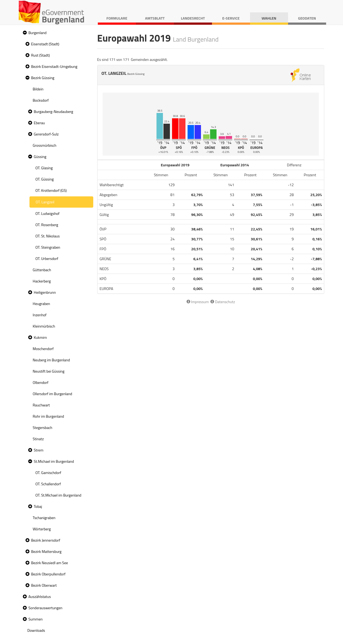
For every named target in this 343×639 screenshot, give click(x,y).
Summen (35, 619)
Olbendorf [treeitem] (41, 382)
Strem (38, 450)
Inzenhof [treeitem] (39, 315)
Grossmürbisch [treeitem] (44, 145)
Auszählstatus (39, 596)
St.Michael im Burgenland (54, 461)
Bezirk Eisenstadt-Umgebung (54, 66)
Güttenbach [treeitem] (42, 270)
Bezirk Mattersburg (46, 551)
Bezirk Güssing (42, 77)
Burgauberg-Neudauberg (53, 111)
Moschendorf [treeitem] (43, 348)
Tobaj (38, 506)
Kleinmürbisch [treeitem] (44, 326)
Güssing (40, 156)
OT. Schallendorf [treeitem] (48, 484)
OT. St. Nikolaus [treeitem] (47, 236)
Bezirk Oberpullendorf (48, 574)
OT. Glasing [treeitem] (44, 168)
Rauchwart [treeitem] (41, 405)
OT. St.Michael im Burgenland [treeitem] (58, 495)
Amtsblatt (155, 18)
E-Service (231, 18)
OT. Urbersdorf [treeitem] (46, 258)
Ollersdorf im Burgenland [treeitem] (52, 393)
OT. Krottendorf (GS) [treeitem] (51, 190)
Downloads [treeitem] (36, 630)
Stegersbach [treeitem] (42, 427)
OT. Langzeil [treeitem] (45, 202)
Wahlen (269, 18)
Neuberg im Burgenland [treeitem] (51, 360)
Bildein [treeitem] (38, 89)
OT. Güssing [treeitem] (44, 179)
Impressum (198, 301)
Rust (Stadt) (40, 55)
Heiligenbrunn (45, 292)
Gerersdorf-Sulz (46, 134)
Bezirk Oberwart (44, 585)
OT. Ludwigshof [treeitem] (47, 213)
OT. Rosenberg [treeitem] (46, 224)
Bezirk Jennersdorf (45, 540)
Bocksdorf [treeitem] (41, 100)
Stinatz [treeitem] (38, 439)
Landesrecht (193, 18)
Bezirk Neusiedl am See (49, 562)
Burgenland (37, 32)
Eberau (39, 123)
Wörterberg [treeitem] (42, 529)
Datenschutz (222, 301)
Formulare (116, 18)
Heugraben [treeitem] (41, 303)
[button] (24, 33)
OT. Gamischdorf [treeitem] (48, 472)
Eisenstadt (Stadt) (45, 44)
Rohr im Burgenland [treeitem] (48, 416)
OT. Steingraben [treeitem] (47, 247)
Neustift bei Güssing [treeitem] (48, 371)
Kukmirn (40, 337)
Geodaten (307, 18)
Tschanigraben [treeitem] (44, 517)
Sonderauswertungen (45, 608)
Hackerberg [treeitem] (42, 281)
